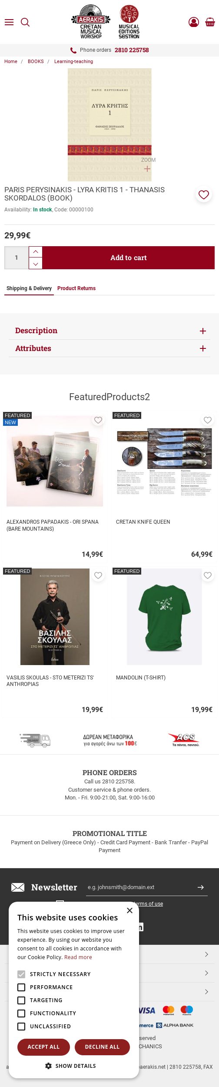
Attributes (33, 348)
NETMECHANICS (141, 1046)
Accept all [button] (44, 1046)
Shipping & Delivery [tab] (29, 288)
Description (36, 330)
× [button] (129, 911)
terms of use (148, 904)
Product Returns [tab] (76, 288)
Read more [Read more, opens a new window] (78, 957)
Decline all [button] (102, 1046)
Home (10, 61)
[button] (204, 194)
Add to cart (128, 257)
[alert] (74, 990)
